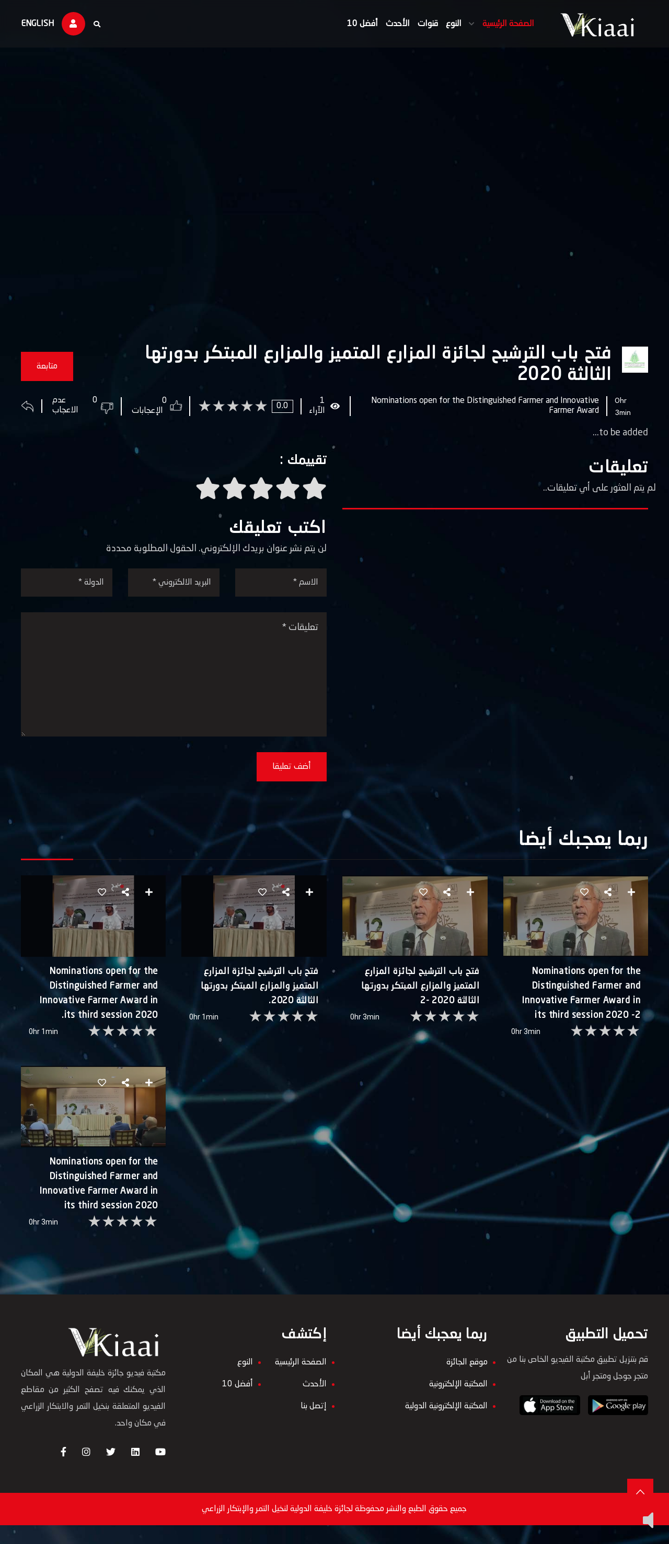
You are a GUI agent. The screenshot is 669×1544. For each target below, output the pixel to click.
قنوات (422, 24)
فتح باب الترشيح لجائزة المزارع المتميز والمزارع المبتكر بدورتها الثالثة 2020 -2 (419, 997)
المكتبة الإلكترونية (456, 1403)
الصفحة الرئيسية (502, 24)
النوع (448, 24)
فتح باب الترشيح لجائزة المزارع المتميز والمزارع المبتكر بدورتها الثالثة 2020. (260, 997)
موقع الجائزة (465, 1381)
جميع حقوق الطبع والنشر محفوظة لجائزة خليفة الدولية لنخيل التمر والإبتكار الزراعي (334, 1528)
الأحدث (392, 24)
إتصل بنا (314, 1425)
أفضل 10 (356, 24)
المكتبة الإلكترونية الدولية (444, 1425)
